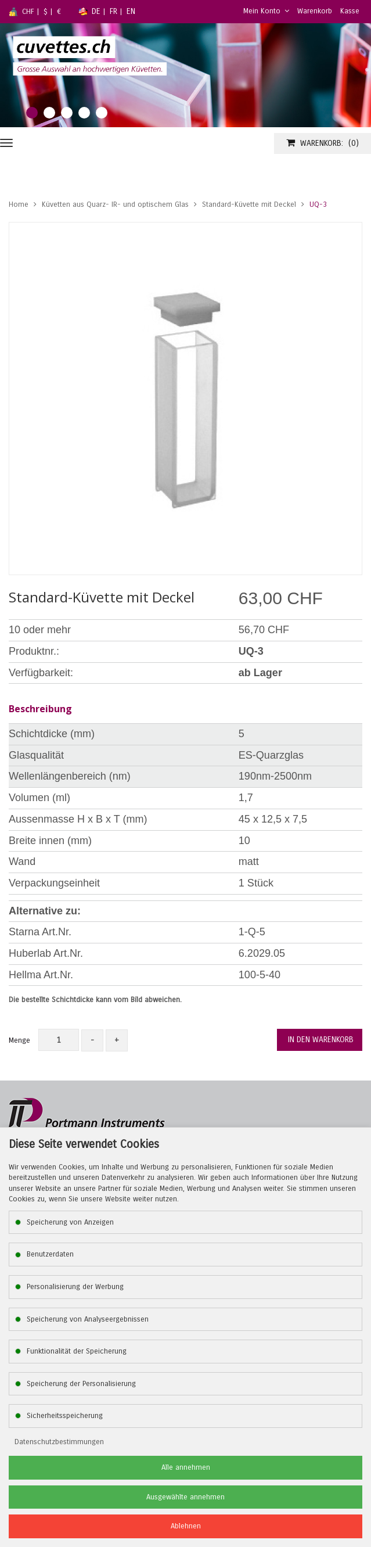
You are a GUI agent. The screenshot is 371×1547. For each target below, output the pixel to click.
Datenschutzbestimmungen (59, 1442)
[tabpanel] (185, 75)
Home (18, 204)
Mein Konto (266, 11)
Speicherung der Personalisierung (81, 1383)
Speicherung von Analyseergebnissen (88, 1319)
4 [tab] (84, 113)
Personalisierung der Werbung (75, 1286)
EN (131, 11)
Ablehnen (186, 1526)
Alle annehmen (185, 1467)
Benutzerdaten (50, 1254)
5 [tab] (101, 113)
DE (96, 11)
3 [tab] (67, 113)
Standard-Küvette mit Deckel (249, 204)
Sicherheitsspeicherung (65, 1415)
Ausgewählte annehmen (185, 1497)
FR (113, 11)
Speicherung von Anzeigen (70, 1222)
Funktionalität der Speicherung (77, 1351)
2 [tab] (49, 113)
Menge (19, 1040)
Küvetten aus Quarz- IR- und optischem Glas (115, 204)
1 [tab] (32, 113)
